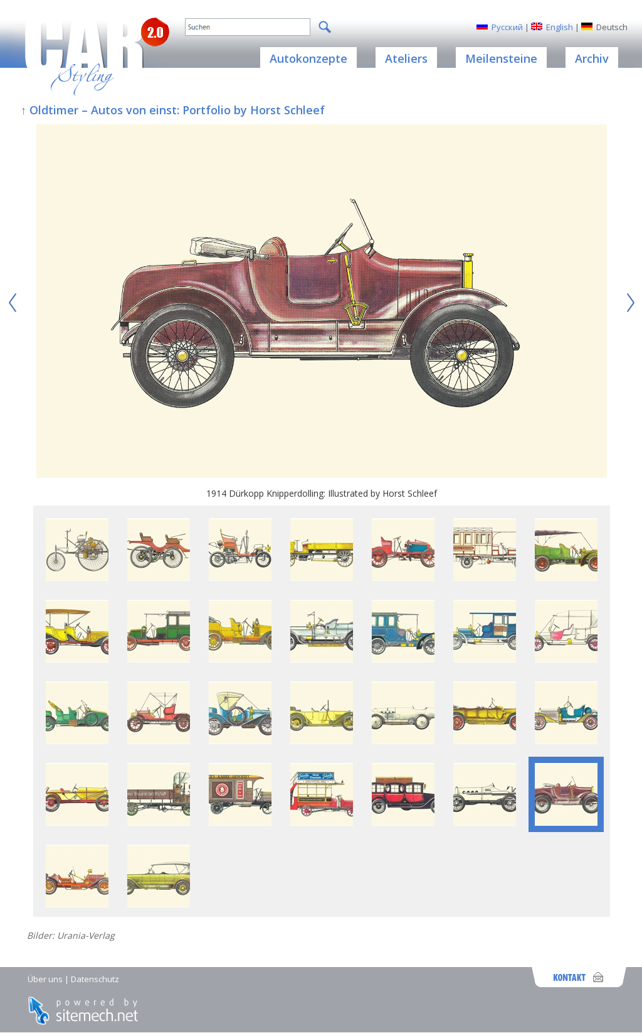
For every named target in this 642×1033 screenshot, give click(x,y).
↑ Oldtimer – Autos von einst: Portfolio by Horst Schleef (173, 109)
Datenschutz (95, 979)
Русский (507, 27)
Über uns (45, 979)
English (559, 27)
